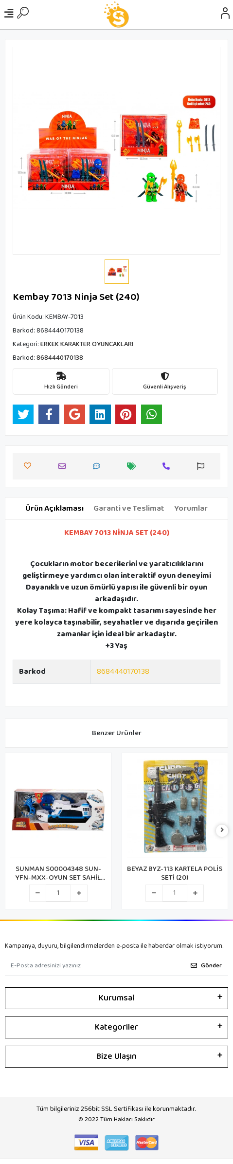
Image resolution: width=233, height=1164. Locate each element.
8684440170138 (123, 671)
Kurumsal (116, 998)
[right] (222, 831)
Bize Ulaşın (116, 1056)
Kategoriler (116, 1027)
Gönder (206, 966)
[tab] (54, 509)
